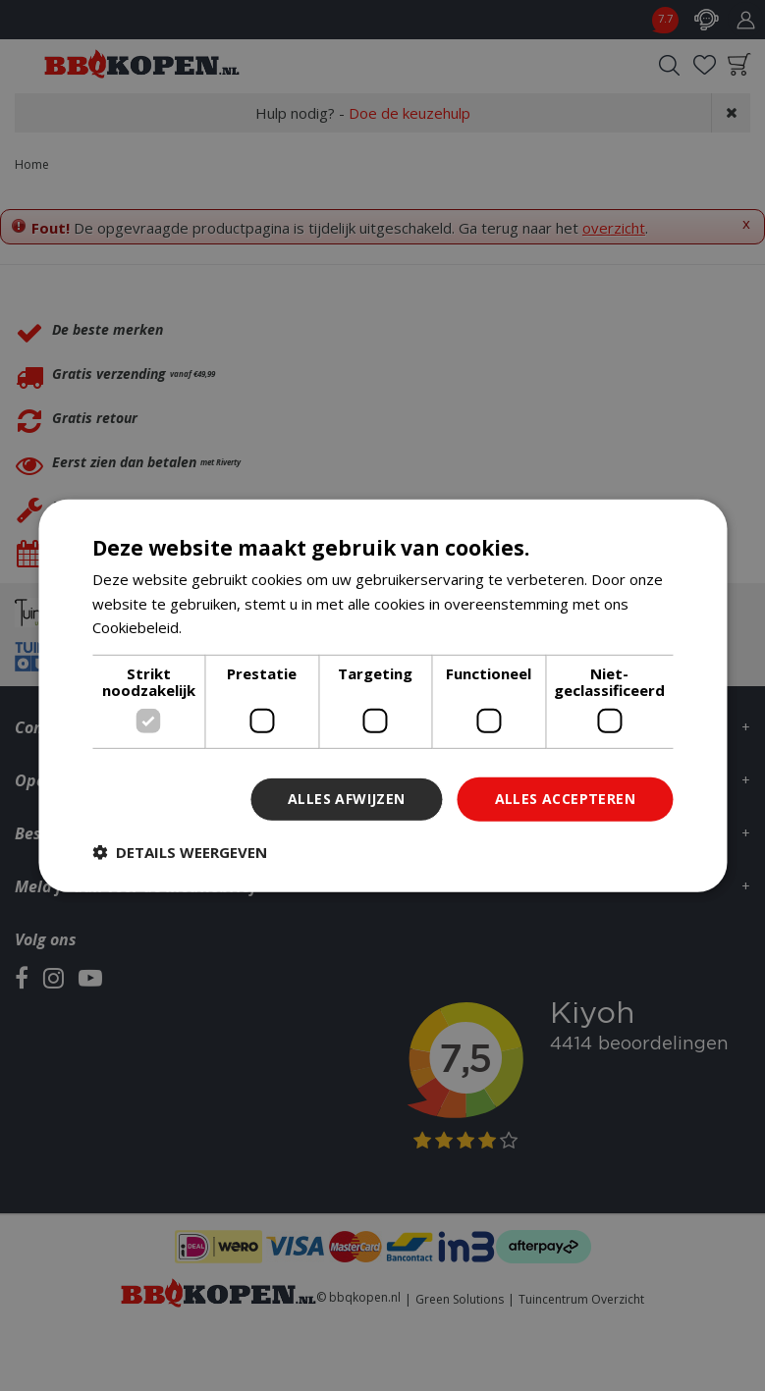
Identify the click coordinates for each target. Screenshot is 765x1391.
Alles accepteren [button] (565, 798)
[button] (179, 852)
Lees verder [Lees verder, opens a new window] (227, 627)
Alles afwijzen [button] (347, 798)
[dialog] (382, 695)
